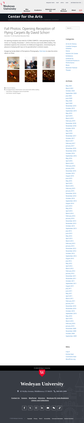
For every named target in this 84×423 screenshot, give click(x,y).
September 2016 (71, 156)
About (74, 10)
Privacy (35, 418)
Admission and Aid (50, 10)
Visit (57, 2)
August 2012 (70, 258)
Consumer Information (57, 418)
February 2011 (70, 301)
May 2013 (69, 236)
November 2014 (71, 196)
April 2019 (69, 116)
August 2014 (70, 203)
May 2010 (69, 316)
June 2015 (69, 178)
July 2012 (69, 261)
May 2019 (69, 113)
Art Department (10, 89)
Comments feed (71, 357)
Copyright (29, 418)
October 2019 (70, 108)
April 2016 (69, 161)
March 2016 (70, 163)
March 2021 (70, 88)
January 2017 (70, 146)
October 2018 (70, 128)
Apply (62, 2)
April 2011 (69, 296)
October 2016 (70, 153)
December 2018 (71, 123)
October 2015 (70, 173)
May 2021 (69, 86)
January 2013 (70, 246)
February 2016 (70, 166)
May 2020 (69, 101)
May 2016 (69, 158)
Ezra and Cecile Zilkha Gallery (31, 89)
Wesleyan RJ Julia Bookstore (58, 398)
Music (68, 65)
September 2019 (71, 111)
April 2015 (69, 183)
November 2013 (71, 223)
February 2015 (70, 188)
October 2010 (70, 311)
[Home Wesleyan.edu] (42, 373)
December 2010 (71, 306)
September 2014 (71, 201)
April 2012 (69, 266)
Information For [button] (76, 2)
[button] (80, 10)
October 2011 (70, 281)
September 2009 (71, 336)
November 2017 (71, 136)
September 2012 (71, 256)
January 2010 (70, 326)
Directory (41, 398)
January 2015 (70, 191)
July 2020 (69, 96)
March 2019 (70, 118)
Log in (68, 352)
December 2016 (71, 148)
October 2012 (70, 253)
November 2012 (71, 251)
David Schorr (19, 89)
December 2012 (71, 248)
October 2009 (70, 333)
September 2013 (71, 228)
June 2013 (69, 233)
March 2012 (70, 268)
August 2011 (70, 286)
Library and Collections (40, 400)
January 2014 (70, 218)
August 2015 (70, 176)
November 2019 (71, 106)
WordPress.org (70, 359)
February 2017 (70, 143)
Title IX (40, 418)
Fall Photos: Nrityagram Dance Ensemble (17, 91)
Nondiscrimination (68, 418)
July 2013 (69, 231)
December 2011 (71, 276)
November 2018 (71, 126)
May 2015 (69, 181)
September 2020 (71, 93)
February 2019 (70, 121)
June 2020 (69, 98)
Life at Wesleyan (63, 10)
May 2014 (69, 208)
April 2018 (69, 133)
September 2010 (71, 313)
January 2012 (70, 273)
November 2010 (71, 308)
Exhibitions (69, 56)
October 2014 (70, 198)
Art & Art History (10, 88)
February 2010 (70, 323)
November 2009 (71, 331)
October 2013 (70, 226)
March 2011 (70, 298)
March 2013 (70, 241)
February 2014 (70, 216)
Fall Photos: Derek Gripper (13, 93)
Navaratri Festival (71, 68)
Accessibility (47, 418)
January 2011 (70, 303)
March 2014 (70, 213)
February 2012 (70, 271)
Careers (24, 398)
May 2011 (69, 293)
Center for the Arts (25, 16)
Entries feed (70, 354)
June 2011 (69, 291)
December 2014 (71, 193)
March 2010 (70, 321)
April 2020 (69, 103)
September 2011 (71, 283)
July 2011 (69, 288)
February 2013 (70, 243)
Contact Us (15, 398)
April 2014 (69, 211)
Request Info (50, 2)
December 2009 (71, 328)
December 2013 (71, 221)
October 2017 (70, 138)
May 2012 (69, 263)
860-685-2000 (61, 391)
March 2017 (70, 141)
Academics (38, 10)
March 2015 (70, 186)
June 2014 (69, 206)
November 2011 (71, 278)
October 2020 (70, 91)
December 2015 (71, 171)
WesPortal (32, 398)
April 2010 (69, 318)
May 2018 (69, 131)
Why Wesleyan (27, 10)
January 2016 (70, 168)
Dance (68, 51)
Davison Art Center (72, 53)
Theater (68, 70)
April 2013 (69, 238)
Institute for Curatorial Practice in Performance (72, 61)
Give (67, 2)
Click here (42, 51)
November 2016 (71, 151)
